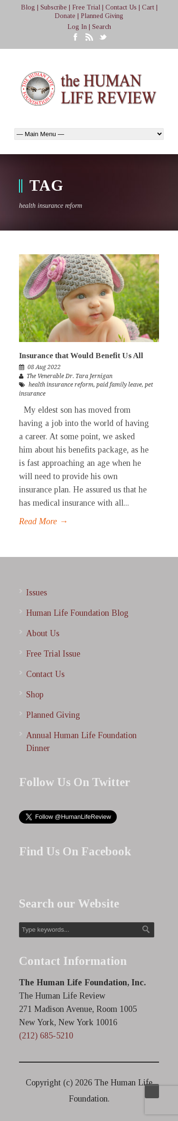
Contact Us (121, 7)
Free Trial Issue (53, 653)
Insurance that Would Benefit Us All (81, 355)
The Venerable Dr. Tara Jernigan (69, 376)
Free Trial (86, 7)
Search (101, 26)
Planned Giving (102, 15)
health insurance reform (61, 384)
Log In (77, 26)
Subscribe (53, 7)
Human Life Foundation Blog (77, 613)
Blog (28, 7)
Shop (35, 694)
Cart (148, 7)
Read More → (43, 521)
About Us (42, 633)
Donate (65, 15)
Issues (36, 592)
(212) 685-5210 (46, 1035)
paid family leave (119, 384)
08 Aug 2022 (44, 367)
